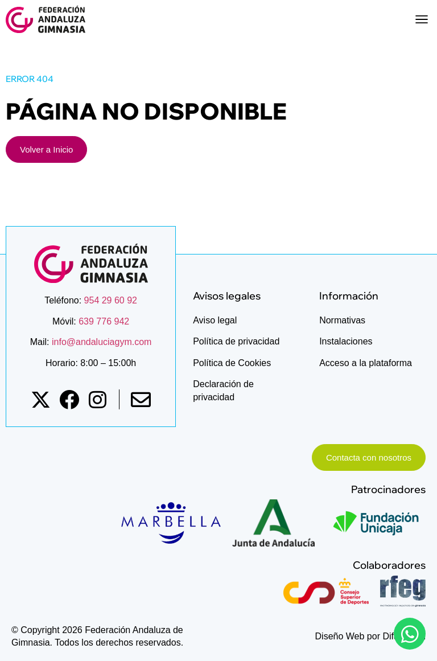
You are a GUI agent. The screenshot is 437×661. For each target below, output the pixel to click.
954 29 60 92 (110, 300)
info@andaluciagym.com (101, 342)
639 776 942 (104, 321)
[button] (421, 20)
